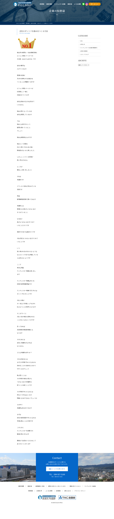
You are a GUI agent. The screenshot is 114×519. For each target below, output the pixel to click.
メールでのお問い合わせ (57, 469)
